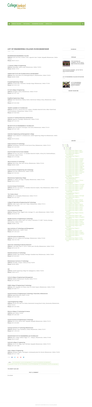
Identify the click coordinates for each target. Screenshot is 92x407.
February (67, 147)
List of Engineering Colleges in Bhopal (74, 199)
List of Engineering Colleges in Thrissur (74, 180)
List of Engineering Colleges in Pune (73, 173)
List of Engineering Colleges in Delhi (73, 231)
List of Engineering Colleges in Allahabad (74, 219)
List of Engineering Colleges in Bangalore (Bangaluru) (74, 217)
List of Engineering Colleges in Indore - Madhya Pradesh (76, 84)
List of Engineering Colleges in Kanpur (74, 221)
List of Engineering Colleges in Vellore (74, 188)
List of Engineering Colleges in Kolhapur (74, 158)
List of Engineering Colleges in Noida (73, 238)
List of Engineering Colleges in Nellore (74, 170)
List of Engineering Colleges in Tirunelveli (74, 184)
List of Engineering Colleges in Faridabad (74, 234)
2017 (65, 144)
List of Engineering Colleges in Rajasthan (74, 224)
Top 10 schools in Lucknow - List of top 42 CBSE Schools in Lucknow (77, 62)
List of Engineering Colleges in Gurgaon (74, 232)
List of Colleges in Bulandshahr (72, 202)
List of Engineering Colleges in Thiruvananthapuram (72, 178)
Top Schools (26, 23)
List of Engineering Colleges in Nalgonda (74, 166)
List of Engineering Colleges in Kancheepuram (72, 154)
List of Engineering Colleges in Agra (73, 215)
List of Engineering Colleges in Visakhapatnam (72, 193)
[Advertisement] (58, 12)
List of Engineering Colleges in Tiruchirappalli (72, 182)
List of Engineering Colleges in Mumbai (74, 201)
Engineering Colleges (37, 23)
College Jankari (53, 404)
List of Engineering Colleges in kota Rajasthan (73, 226)
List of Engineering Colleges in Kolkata (74, 160)
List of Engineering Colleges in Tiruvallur (74, 186)
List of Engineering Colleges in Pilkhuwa (73, 76)
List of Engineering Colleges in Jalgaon (74, 152)
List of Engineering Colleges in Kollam (74, 161)
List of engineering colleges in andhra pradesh (74, 210)
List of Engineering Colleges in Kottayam (74, 163)
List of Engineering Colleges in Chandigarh (72, 228)
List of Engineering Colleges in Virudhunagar (72, 191)
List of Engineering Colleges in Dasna (74, 207)
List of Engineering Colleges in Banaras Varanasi (74, 213)
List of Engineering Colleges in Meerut (74, 204)
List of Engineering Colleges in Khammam (72, 156)
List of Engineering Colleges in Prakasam (74, 172)
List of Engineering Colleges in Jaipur (73, 150)
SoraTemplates (44, 404)
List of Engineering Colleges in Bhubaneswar (29, 364)
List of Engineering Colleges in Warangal (74, 195)
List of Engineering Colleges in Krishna (74, 164)
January (67, 149)
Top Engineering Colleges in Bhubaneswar (49, 364)
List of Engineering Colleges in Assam (74, 208)
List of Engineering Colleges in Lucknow (74, 222)
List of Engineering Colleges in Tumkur (74, 187)
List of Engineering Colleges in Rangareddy (72, 175)
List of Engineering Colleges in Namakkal (74, 169)
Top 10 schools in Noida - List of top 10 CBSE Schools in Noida (73, 70)
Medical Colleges (16, 23)
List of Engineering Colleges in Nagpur (74, 167)
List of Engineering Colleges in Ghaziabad (72, 236)
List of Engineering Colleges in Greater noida (74, 240)
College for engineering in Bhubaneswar (41, 362)
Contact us (49, 23)
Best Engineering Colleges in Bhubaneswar (22, 362)
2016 (65, 146)
